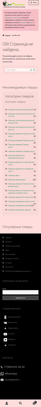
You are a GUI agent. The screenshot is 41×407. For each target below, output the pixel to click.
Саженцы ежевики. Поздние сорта (21, 140)
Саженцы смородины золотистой (21, 201)
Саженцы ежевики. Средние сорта (21, 151)
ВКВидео (11, 339)
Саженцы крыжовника (17, 180)
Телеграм (23, 22)
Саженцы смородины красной (19, 205)
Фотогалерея (10, 254)
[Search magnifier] (34, 69)
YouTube (11, 334)
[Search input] (18, 69)
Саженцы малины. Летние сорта (20, 197)
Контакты (9, 267)
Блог (7, 250)
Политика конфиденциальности (18, 271)
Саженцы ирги (13, 175)
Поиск (20, 403)
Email (4, 289)
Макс (31, 22)
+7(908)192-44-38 (14, 367)
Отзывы (8, 263)
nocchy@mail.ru (12, 379)
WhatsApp (11, 373)
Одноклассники (14, 317)
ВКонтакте (12, 322)
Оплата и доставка (12, 246)
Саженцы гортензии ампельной (20, 109)
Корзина (32, 402)
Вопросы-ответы (12, 258)
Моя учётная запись (7, 403)
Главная (7, 35)
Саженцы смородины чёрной (19, 210)
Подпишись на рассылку (13, 18)
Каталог (8, 242)
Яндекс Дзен (13, 328)
